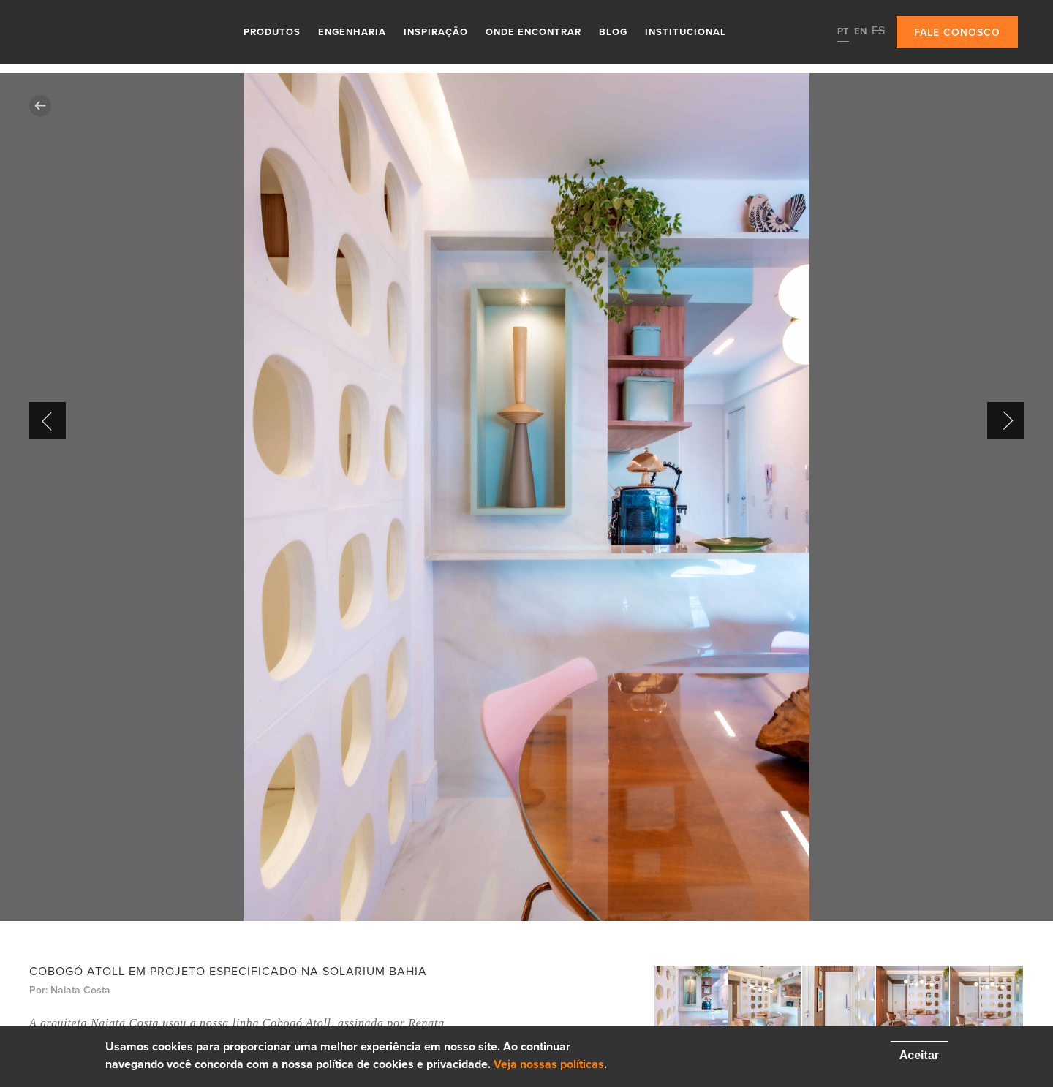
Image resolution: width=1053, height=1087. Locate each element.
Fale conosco (957, 32)
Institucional (685, 32)
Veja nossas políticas (549, 1064)
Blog (613, 32)
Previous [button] (47, 420)
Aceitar (919, 1055)
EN (860, 31)
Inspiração (436, 32)
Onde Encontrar (533, 32)
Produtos (272, 32)
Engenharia (352, 32)
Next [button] (1005, 420)
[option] (526, 497)
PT (843, 31)
